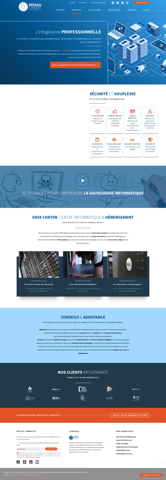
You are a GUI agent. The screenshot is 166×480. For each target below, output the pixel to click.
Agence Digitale (114, 10)
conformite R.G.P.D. (124, 451)
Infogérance (76, 10)
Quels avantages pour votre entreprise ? (75, 65)
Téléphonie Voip (123, 447)
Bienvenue (60, 10)
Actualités (83, 3)
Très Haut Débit (94, 10)
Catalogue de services (98, 3)
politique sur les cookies (37, 475)
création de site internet (127, 444)
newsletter (32, 434)
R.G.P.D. (146, 10)
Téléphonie (131, 10)
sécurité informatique (126, 434)
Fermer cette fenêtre (151, 475)
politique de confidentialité (19, 475)
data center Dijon (124, 437)
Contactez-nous (141, 3)
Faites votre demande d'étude (130, 412)
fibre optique (122, 440)
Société (72, 3)
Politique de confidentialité (32, 454)
